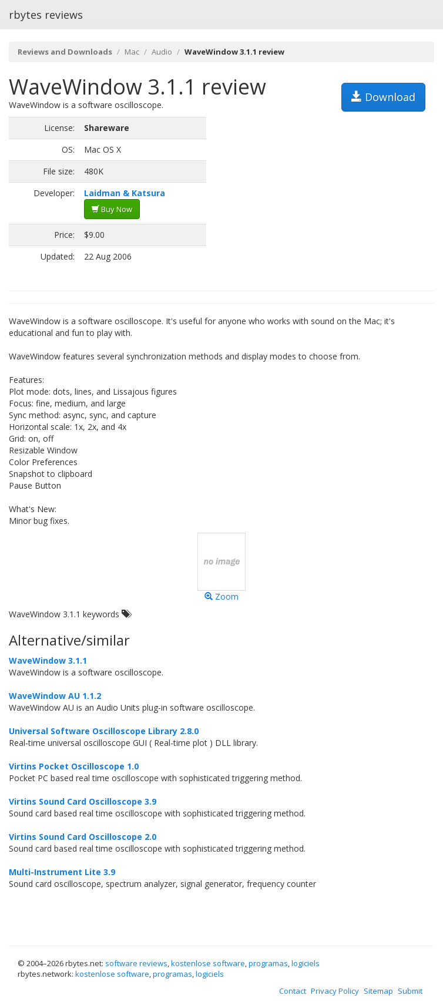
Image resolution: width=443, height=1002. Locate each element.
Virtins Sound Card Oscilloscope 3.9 (82, 801)
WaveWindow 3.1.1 (48, 660)
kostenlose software (208, 963)
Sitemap (378, 991)
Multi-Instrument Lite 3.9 (62, 871)
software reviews (136, 963)
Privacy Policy (335, 991)
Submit (410, 991)
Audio (162, 51)
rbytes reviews (46, 15)
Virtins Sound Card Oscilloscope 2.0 (82, 836)
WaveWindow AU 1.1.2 (55, 695)
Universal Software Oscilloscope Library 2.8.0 (104, 731)
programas (268, 963)
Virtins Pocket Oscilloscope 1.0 (74, 766)
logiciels (305, 963)
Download (383, 97)
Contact (292, 991)
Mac (132, 51)
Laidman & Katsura (124, 193)
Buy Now (112, 209)
